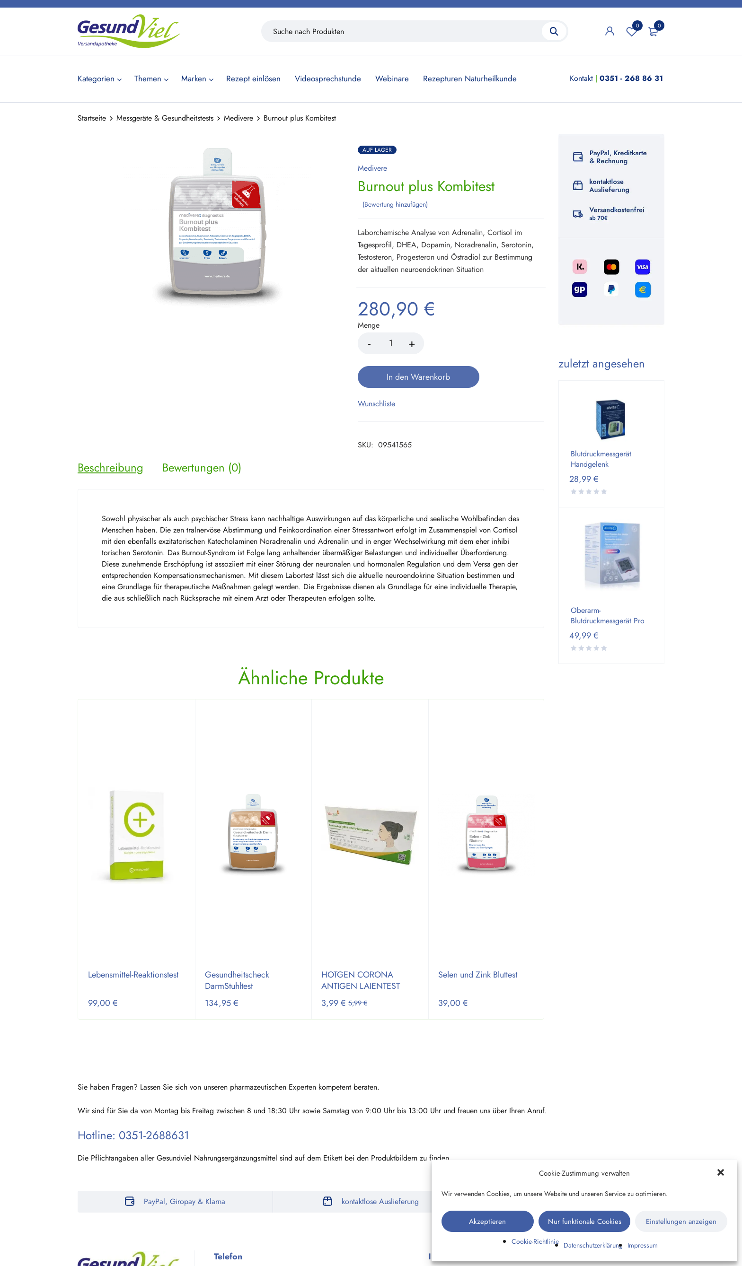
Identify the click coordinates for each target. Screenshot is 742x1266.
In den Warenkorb (486, 343)
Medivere (238, 118)
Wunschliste (632, 31)
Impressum (642, 1245)
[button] (721, 1173)
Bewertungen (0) (201, 434)
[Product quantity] (391, 343)
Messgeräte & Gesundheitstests (164, 118)
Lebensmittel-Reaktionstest (133, 941)
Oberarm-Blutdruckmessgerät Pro (608, 615)
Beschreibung (110, 434)
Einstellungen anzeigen (681, 1221)
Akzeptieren (487, 1221)
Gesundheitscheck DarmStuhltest (237, 947)
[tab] (110, 434)
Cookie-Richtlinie (535, 1241)
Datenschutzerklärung (593, 1245)
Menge (369, 325)
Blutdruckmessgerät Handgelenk (601, 459)
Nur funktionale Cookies (584, 1221)
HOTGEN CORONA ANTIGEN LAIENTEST (360, 947)
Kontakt (581, 78)
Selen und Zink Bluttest (477, 941)
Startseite (92, 118)
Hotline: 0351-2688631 (133, 1101)
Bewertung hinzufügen (395, 204)
